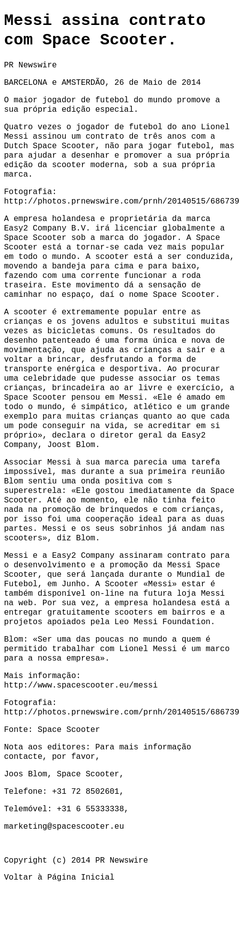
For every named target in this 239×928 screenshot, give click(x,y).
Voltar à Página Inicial (59, 877)
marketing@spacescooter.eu (64, 826)
